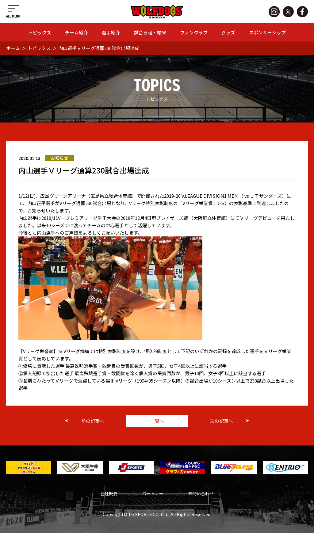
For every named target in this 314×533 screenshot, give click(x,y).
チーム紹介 (76, 32)
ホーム (13, 48)
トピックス (39, 32)
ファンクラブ (194, 32)
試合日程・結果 (150, 32)
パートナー (152, 493)
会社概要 (108, 493)
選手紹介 (111, 32)
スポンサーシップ (267, 32)
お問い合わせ (201, 493)
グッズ (228, 32)
